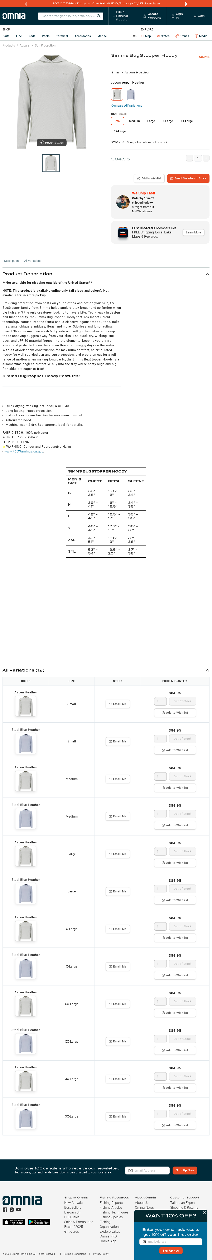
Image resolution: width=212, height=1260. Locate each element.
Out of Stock (182, 701)
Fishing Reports (111, 1203)
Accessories (83, 36)
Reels (45, 36)
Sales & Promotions (78, 1222)
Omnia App (108, 1241)
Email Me (118, 703)
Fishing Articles (111, 1207)
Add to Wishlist (149, 178)
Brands (182, 36)
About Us (142, 1203)
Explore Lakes (110, 1231)
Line (19, 36)
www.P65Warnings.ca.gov (23, 451)
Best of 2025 (73, 1226)
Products (9, 45)
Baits (6, 36)
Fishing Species (111, 1217)
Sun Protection (45, 45)
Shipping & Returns (184, 1207)
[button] (106, 273)
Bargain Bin (72, 1212)
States (163, 36)
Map (146, 36)
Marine (102, 36)
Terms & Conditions (75, 1253)
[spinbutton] (160, 701)
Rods (32, 36)
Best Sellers (72, 1207)
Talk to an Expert (182, 1203)
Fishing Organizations (110, 1224)
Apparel (25, 45)
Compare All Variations (126, 105)
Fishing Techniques (114, 1212)
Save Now (152, 3)
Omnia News (144, 1207)
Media (201, 35)
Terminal (62, 36)
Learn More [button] (193, 232)
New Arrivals (73, 1203)
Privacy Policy (101, 1253)
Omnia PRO (108, 1236)
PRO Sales (72, 1217)
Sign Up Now (170, 1250)
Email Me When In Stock (188, 178)
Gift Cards (71, 1231)
